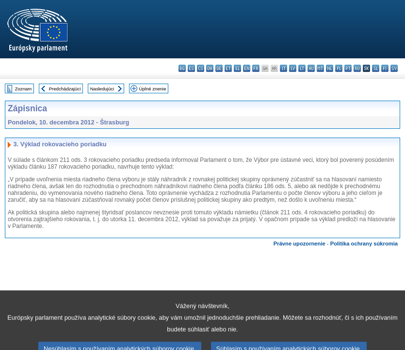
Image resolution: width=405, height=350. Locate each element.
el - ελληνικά (237, 68)
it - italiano (283, 68)
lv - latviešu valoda (292, 68)
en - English (246, 68)
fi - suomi (385, 68)
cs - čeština (200, 68)
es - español (191, 68)
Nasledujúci (102, 88)
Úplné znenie (152, 88)
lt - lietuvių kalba (302, 68)
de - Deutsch (219, 68)
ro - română (357, 68)
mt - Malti (320, 68)
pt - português (348, 68)
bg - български (182, 68)
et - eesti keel (228, 68)
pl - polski (338, 68)
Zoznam (23, 88)
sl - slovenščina (375, 68)
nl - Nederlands (329, 68)
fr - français (255, 68)
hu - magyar (311, 68)
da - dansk (209, 68)
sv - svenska (394, 68)
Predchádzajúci (65, 88)
